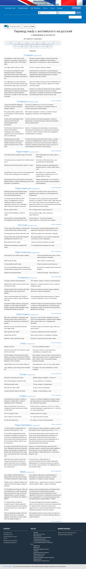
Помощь (59, 8)
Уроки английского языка (10, 536)
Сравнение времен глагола (41, 549)
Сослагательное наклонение (41, 540)
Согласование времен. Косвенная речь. (41, 543)
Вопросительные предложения (42, 537)
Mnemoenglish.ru (8, 566)
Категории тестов (8, 534)
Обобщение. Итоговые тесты (41, 560)
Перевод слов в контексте (10, 540)
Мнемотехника (23, 8)
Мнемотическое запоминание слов (67, 532)
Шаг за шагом (36, 8)
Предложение (37, 559)
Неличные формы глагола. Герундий (44, 557)
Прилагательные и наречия (41, 552)
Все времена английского (10, 542)
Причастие (36, 547)
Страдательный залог (40, 539)
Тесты (45, 8)
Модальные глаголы (39, 554)
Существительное (39, 555)
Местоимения (37, 535)
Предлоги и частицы (39, 534)
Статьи (52, 8)
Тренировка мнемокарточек (65, 534)
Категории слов (10, 8)
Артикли (36, 532)
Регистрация (76, 8)
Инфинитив (37, 545)
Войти (78, 12)
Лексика (36, 550)
